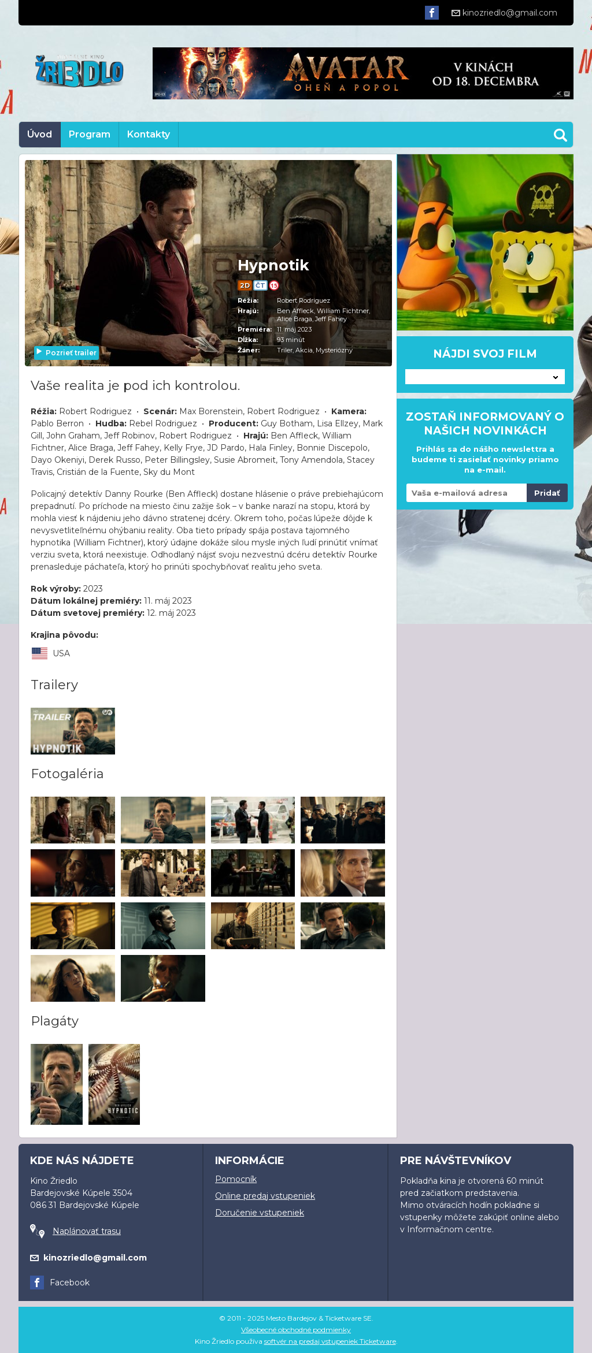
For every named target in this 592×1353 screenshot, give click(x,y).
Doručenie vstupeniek (259, 1212)
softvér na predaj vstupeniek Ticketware (330, 1341)
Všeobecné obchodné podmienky (296, 1329)
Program (89, 134)
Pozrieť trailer (66, 352)
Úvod (39, 134)
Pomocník (236, 1179)
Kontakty (148, 134)
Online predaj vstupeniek (265, 1196)
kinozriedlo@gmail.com (504, 13)
